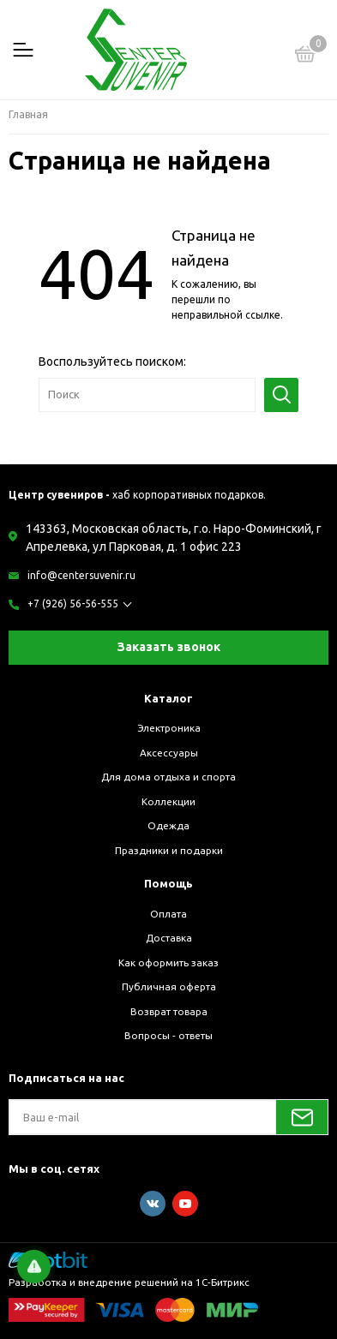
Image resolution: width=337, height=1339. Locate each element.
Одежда (168, 825)
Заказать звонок (168, 647)
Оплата (168, 913)
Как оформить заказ (168, 962)
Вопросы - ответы (168, 1035)
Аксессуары (169, 752)
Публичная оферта (169, 986)
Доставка (169, 937)
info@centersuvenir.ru (81, 575)
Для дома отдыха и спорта (168, 776)
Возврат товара (169, 1011)
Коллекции (168, 801)
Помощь (168, 883)
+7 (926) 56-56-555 (72, 603)
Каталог (168, 698)
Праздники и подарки (169, 850)
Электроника (169, 727)
